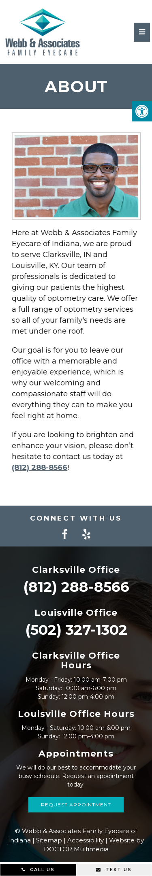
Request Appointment (76, 805)
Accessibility (85, 840)
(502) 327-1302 (76, 629)
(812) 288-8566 (37, 467)
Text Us (114, 869)
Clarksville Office (76, 569)
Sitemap (49, 840)
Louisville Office (76, 612)
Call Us (38, 869)
